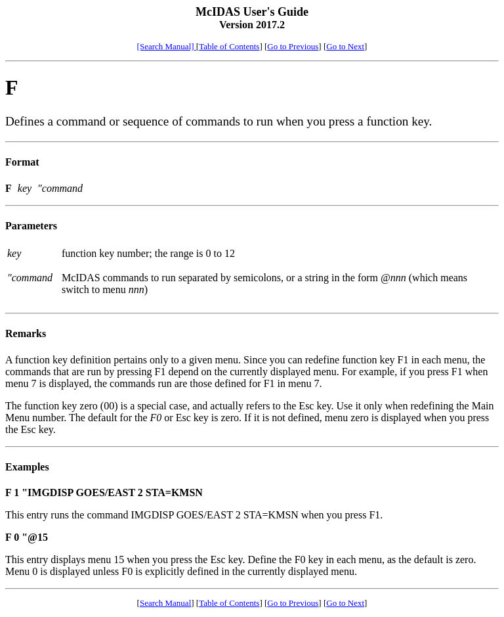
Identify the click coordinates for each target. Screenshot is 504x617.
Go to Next (345, 46)
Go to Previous (292, 46)
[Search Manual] (166, 46)
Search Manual (165, 603)
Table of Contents (229, 46)
